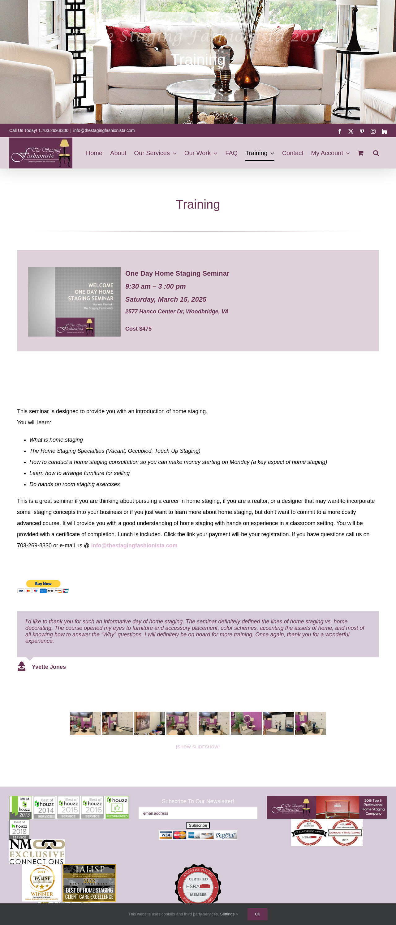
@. (134, 545)
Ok (257, 914)
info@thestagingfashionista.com (104, 130)
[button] (376, 153)
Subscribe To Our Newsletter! (198, 801)
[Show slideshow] (198, 747)
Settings (229, 914)
